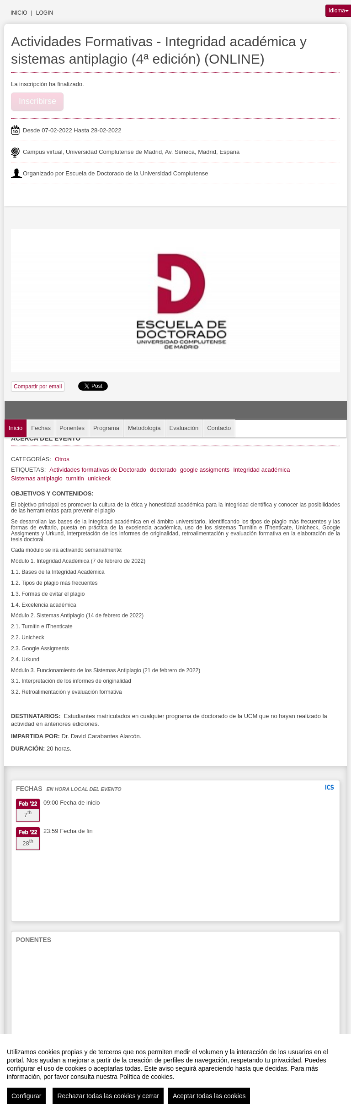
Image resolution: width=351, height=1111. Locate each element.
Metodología (144, 428)
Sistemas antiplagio (37, 478)
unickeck (99, 478)
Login (44, 13)
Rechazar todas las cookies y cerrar (108, 1096)
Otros (62, 459)
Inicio (19, 13)
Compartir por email (38, 386)
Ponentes (72, 428)
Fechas (41, 428)
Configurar (26, 1096)
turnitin (75, 478)
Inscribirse (37, 101)
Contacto (219, 428)
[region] (175, 1072)
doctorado (163, 469)
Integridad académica (261, 469)
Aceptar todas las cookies (209, 1096)
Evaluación (184, 428)
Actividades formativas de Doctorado (97, 469)
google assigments (204, 469)
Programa (106, 428)
